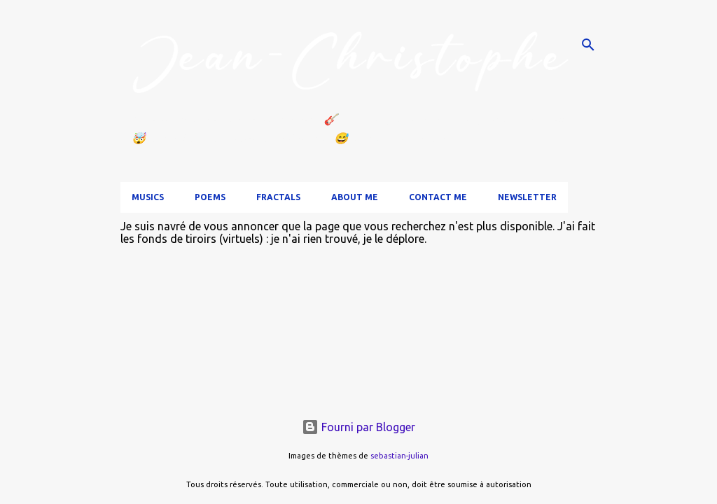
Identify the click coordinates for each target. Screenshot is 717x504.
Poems (210, 197)
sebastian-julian (399, 455)
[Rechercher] (588, 45)
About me (354, 197)
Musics (148, 197)
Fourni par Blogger (358, 427)
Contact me (438, 197)
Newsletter (527, 197)
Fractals (278, 197)
